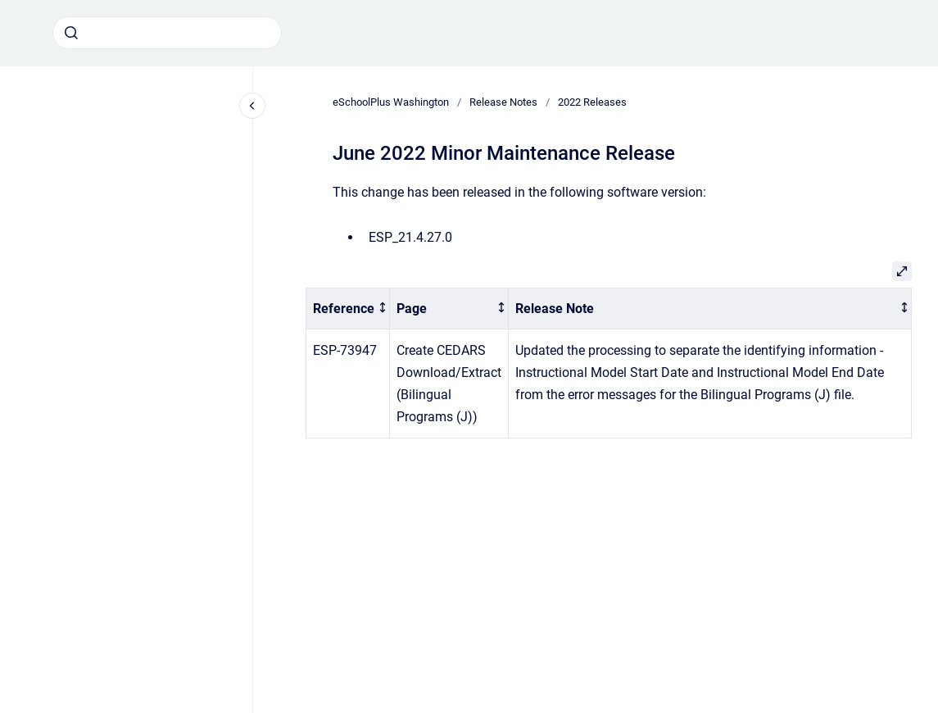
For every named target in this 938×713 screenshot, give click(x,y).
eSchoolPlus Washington (391, 102)
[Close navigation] (252, 106)
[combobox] (167, 32)
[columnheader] (348, 308)
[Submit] (71, 33)
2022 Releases (592, 102)
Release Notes (503, 102)
